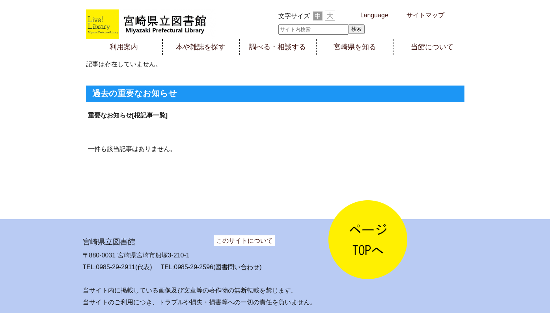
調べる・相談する (277, 47)
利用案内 (124, 47)
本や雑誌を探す (201, 47)
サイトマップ (425, 15)
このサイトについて (244, 240)
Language (374, 15)
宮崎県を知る (355, 47)
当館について (432, 47)
